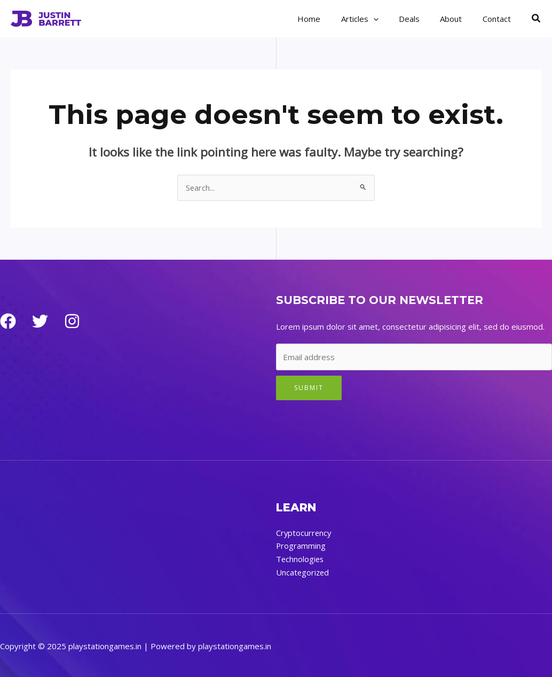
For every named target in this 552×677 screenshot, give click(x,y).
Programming (301, 545)
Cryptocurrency (304, 532)
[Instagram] (72, 322)
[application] (389, 18)
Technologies (300, 558)
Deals (420, 18)
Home (329, 18)
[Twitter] (40, 322)
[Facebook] (8, 322)
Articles (375, 18)
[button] (536, 19)
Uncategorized (303, 571)
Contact (499, 18)
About (458, 18)
